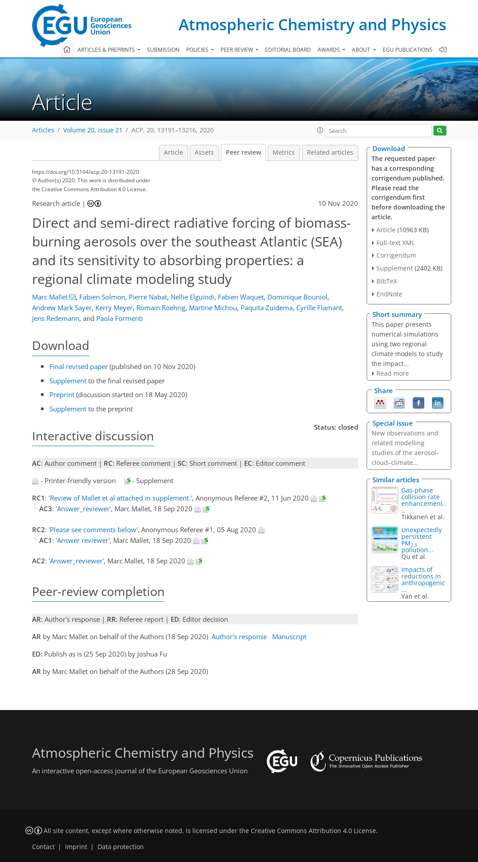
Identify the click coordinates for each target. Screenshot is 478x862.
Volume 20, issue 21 (93, 130)
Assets (204, 152)
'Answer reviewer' (83, 540)
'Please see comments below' (93, 529)
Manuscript (289, 636)
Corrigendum (396, 255)
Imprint (76, 847)
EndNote (389, 294)
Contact (43, 847)
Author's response (239, 636)
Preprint (61, 394)
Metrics (284, 152)
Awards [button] (329, 49)
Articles (43, 130)
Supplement (67, 380)
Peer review (243, 152)
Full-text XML (395, 242)
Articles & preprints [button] (107, 49)
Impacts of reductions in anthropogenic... (423, 579)
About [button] (362, 49)
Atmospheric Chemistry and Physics (312, 24)
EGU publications (408, 49)
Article (173, 152)
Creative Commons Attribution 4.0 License (313, 831)
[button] (320, 130)
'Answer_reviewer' (83, 508)
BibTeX (386, 281)
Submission (163, 49)
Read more (392, 373)
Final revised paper (78, 366)
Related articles (330, 152)
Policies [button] (198, 49)
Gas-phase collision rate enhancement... (423, 500)
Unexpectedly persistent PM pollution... (421, 539)
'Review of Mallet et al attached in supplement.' (120, 497)
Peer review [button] (237, 49)
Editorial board (288, 49)
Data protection (121, 847)
